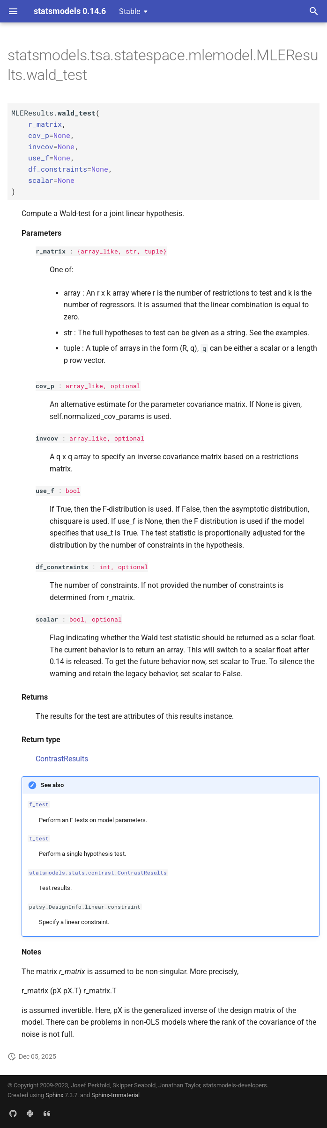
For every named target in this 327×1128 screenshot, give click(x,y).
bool (73, 490)
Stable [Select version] (129, 11)
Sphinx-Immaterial (115, 1095)
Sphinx (54, 1095)
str (131, 251)
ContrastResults (62, 758)
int (105, 567)
